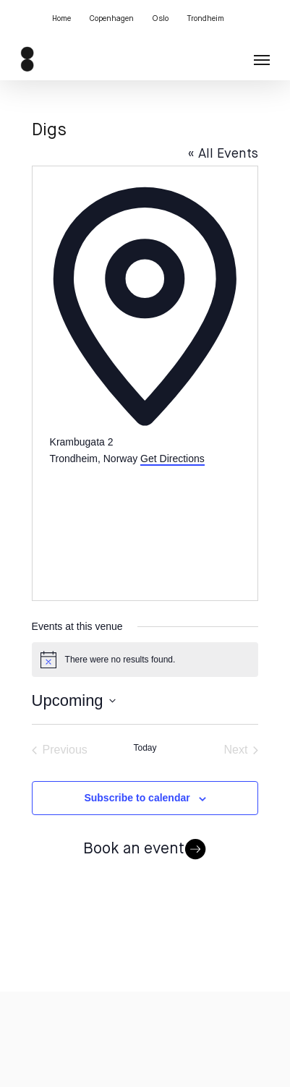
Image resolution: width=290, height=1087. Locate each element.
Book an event (145, 849)
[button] (262, 59)
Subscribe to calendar (136, 797)
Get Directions (172, 458)
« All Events (222, 154)
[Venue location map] (145, 520)
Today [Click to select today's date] (144, 748)
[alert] (145, 659)
